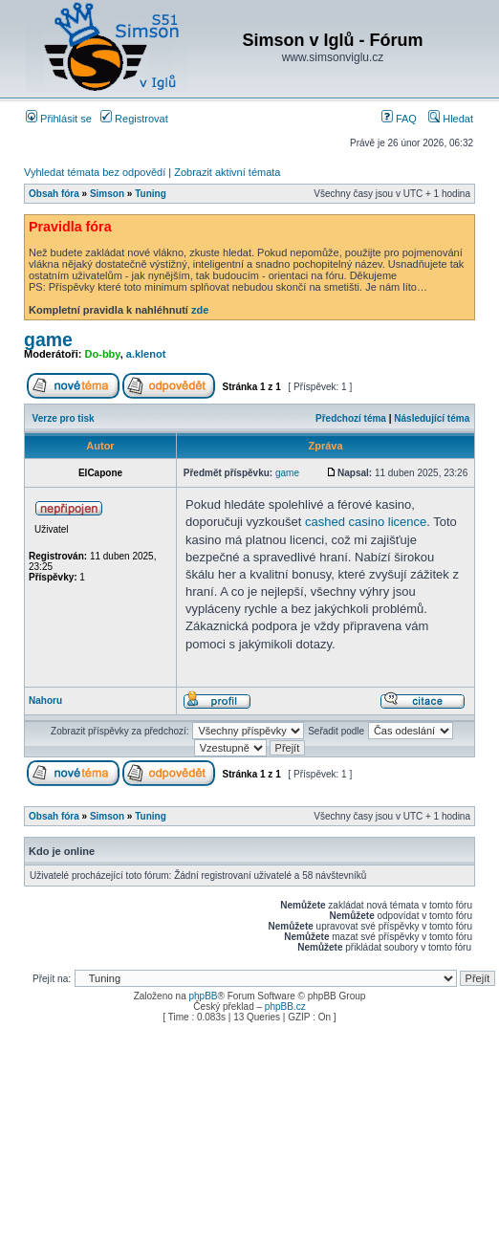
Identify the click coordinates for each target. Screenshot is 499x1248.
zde (199, 310)
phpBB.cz (285, 1006)
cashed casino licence (365, 522)
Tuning (150, 193)
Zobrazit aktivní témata (227, 172)
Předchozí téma (350, 418)
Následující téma (431, 418)
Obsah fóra (54, 193)
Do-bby (102, 354)
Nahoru (45, 700)
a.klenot (146, 354)
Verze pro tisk (64, 418)
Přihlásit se (59, 118)
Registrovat (134, 118)
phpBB (202, 996)
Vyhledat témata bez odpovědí (94, 172)
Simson (107, 193)
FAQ (399, 118)
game (48, 339)
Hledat (450, 118)
